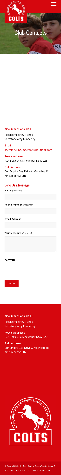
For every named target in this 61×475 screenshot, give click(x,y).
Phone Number (19, 205)
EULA (23, 466)
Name (13, 190)
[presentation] (29, 270)
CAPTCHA (10, 260)
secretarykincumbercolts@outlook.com (28, 150)
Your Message (18, 233)
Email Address (13, 218)
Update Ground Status (41, 470)
